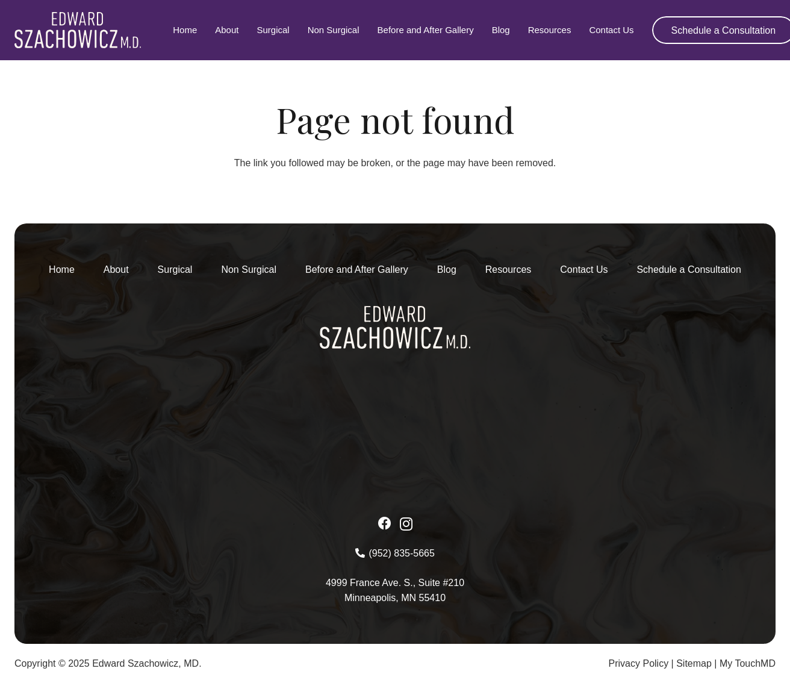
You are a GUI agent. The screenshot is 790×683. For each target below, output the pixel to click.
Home (62, 269)
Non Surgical (248, 269)
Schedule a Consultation (688, 269)
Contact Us (584, 269)
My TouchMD (748, 663)
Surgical (175, 269)
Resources (508, 269)
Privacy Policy (639, 663)
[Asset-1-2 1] (77, 30)
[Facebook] (384, 523)
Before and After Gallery (356, 269)
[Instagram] (406, 524)
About (116, 269)
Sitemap (694, 663)
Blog (446, 269)
